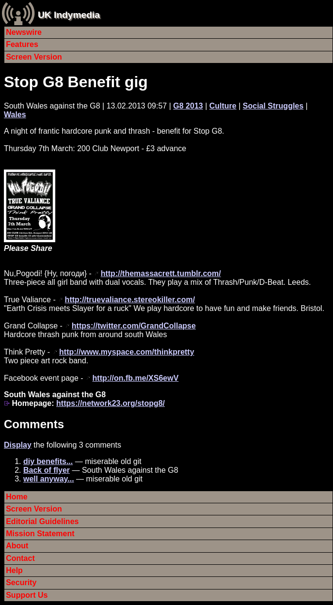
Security (21, 582)
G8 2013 (188, 106)
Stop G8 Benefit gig (76, 82)
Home (16, 497)
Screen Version (34, 57)
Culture (223, 106)
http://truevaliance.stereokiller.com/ (130, 299)
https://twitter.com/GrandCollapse (134, 326)
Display (18, 445)
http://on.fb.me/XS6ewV (136, 378)
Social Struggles (273, 106)
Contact (20, 558)
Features (22, 44)
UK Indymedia (69, 15)
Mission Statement (40, 533)
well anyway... (48, 479)
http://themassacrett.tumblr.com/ (161, 273)
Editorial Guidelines (42, 521)
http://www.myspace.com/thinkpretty (126, 352)
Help (14, 570)
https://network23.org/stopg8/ (110, 403)
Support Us (27, 595)
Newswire (24, 32)
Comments (34, 424)
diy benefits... (48, 461)
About (17, 546)
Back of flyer (46, 470)
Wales (15, 114)
